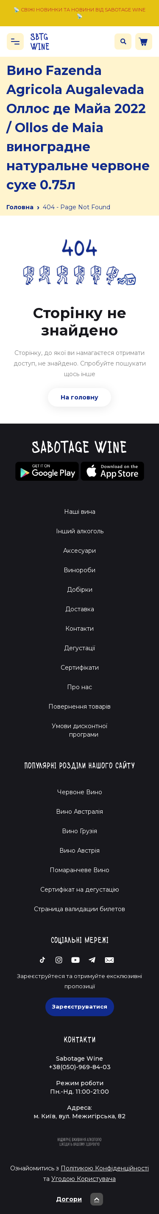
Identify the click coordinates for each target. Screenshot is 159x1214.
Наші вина (79, 512)
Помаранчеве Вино (79, 870)
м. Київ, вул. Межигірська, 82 (79, 1116)
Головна (19, 207)
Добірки (79, 589)
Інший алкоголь (79, 531)
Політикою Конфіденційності (105, 1168)
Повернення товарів (79, 706)
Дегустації (79, 648)
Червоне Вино (79, 792)
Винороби (79, 570)
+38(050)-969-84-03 (80, 1067)
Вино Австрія (79, 850)
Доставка (79, 609)
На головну (79, 397)
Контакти (79, 628)
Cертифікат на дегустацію (79, 889)
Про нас (79, 687)
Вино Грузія (79, 831)
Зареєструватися (79, 1006)
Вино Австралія (79, 811)
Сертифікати (80, 667)
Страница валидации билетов (79, 909)
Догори (79, 1199)
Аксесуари (79, 550)
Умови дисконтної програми (79, 730)
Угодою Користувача (83, 1179)
